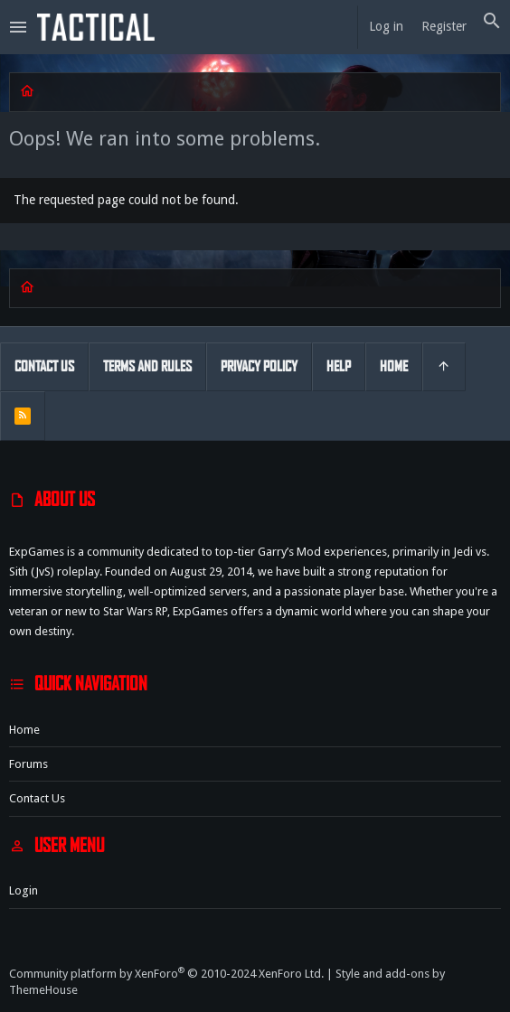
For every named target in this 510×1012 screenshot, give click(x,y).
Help (338, 366)
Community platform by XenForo (166, 973)
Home (24, 729)
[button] (18, 27)
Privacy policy (259, 366)
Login (23, 890)
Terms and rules (147, 366)
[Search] (492, 21)
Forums (28, 764)
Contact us (37, 798)
